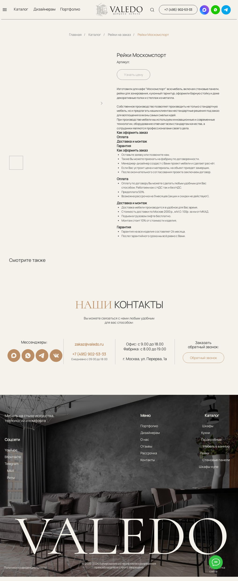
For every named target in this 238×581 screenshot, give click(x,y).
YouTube (11, 450)
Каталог (21, 9)
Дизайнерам (44, 9)
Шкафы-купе (208, 466)
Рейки (204, 453)
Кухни (205, 432)
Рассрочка (148, 453)
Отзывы (146, 446)
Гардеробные (211, 439)
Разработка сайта (217, 569)
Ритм (11, 477)
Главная (75, 34)
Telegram (11, 463)
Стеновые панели (216, 460)
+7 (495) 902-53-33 (89, 354)
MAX (10, 470)
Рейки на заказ (119, 34)
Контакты (147, 460)
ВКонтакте (13, 457)
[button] (5, 9)
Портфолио (70, 9)
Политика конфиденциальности (25, 568)
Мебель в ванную (216, 446)
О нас (144, 439)
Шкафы (207, 426)
